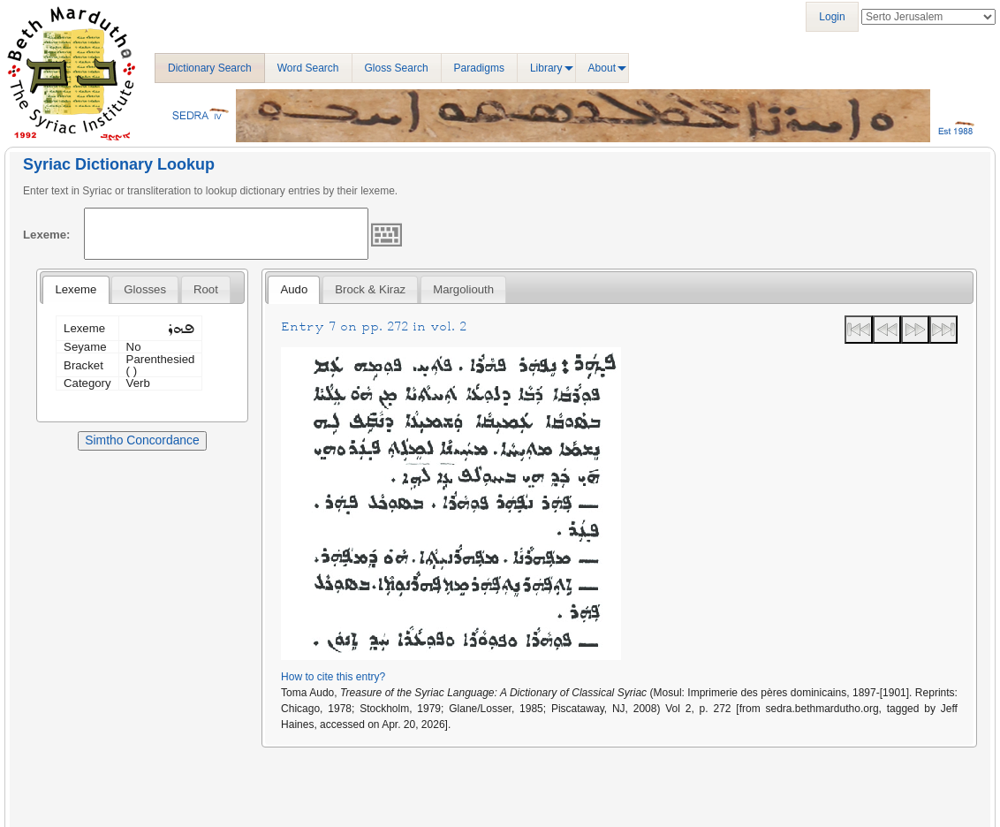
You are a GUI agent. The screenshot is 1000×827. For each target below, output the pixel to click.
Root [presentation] (205, 289)
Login (832, 17)
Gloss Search (396, 68)
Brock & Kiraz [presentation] (370, 289)
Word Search (308, 68)
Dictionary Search (210, 68)
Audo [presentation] (293, 289)
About (602, 68)
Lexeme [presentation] (75, 289)
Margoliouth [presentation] (463, 289)
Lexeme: (47, 234)
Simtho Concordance (142, 440)
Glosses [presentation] (145, 289)
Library (546, 68)
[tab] (75, 290)
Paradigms (479, 68)
